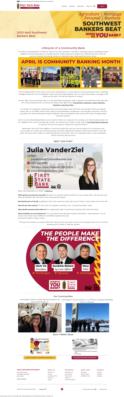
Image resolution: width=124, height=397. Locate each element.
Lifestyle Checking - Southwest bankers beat (40, 358)
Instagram (99, 376)
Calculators (84, 372)
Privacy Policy (68, 374)
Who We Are (51, 372)
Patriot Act (68, 377)
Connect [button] (100, 370)
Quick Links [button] (85, 370)
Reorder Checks (85, 374)
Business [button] (72, 6)
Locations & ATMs (52, 376)
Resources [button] (69, 370)
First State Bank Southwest (97, 122)
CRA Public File (69, 372)
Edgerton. (49, 191)
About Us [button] (89, 6)
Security (50, 374)
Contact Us (51, 377)
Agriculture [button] (80, 6)
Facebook (99, 374)
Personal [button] (64, 6)
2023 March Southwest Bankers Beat (85, 358)
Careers (50, 379)
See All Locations (21, 379)
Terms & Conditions (70, 379)
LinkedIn (99, 372)
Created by (43, 389)
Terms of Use (68, 376)
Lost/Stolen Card (85, 376)
